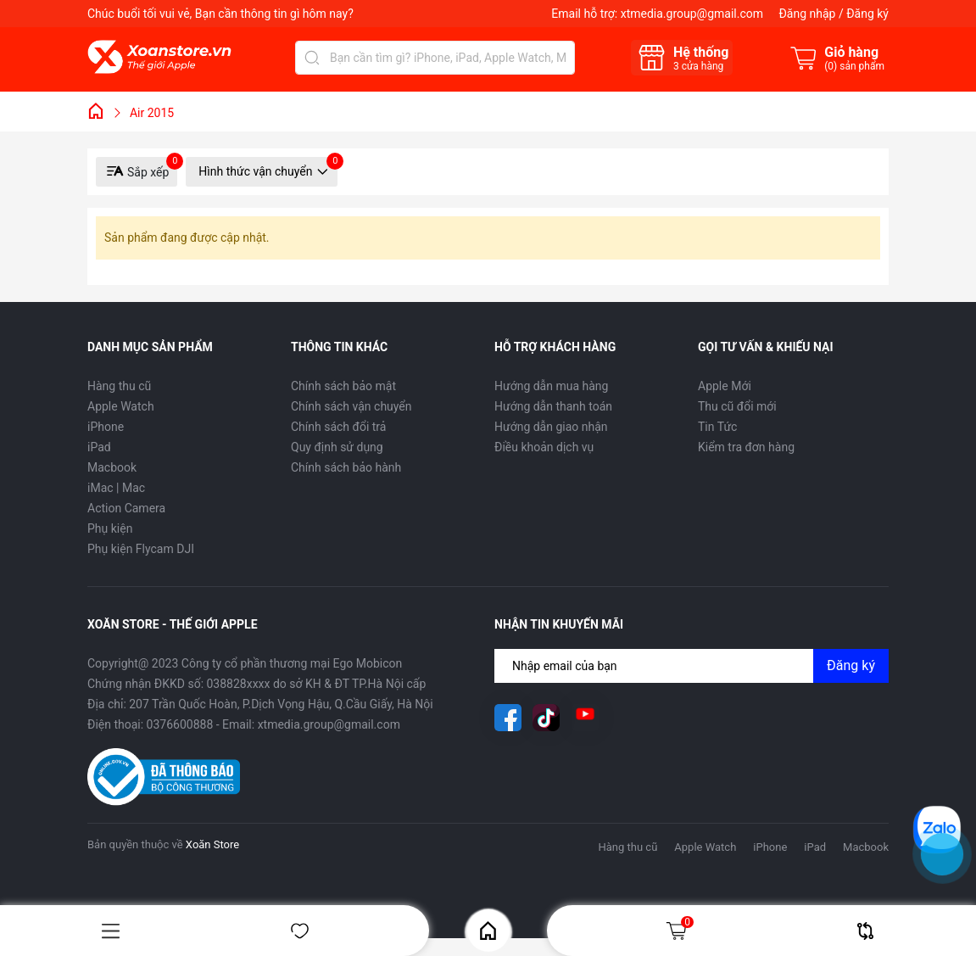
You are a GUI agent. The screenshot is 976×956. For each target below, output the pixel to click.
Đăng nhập (806, 13)
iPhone (105, 426)
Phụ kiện (109, 528)
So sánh (865, 931)
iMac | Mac (116, 488)
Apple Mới (724, 386)
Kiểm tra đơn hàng (746, 447)
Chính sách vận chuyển (351, 406)
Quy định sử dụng (337, 447)
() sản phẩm (854, 66)
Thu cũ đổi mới (737, 406)
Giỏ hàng (679, 930)
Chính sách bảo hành (346, 467)
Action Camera (126, 508)
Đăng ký (867, 13)
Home (488, 931)
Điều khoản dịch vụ (544, 447)
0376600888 (180, 724)
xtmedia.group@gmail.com (692, 13)
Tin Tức (717, 426)
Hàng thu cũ (119, 386)
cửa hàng (698, 66)
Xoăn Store (212, 844)
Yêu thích (300, 931)
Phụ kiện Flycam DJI (140, 549)
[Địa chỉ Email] (691, 666)
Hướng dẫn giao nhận (551, 426)
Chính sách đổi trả (338, 426)
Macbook (112, 467)
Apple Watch (120, 406)
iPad (99, 447)
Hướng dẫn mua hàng (551, 386)
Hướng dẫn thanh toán (553, 406)
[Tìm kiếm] (312, 58)
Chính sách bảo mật (343, 386)
